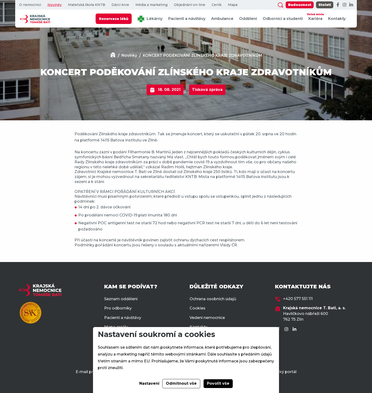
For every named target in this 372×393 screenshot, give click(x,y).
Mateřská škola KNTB (86, 5)
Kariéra (315, 16)
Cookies (197, 308)
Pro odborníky (118, 308)
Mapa (232, 5)
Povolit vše (218, 383)
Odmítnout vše (181, 383)
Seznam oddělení (121, 299)
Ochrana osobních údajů (213, 299)
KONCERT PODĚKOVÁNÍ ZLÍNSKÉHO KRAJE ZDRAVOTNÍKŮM (202, 55)
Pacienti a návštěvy (186, 18)
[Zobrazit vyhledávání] (280, 5)
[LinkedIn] (351, 5)
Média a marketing (151, 5)
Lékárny (150, 18)
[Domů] (113, 55)
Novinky (54, 5)
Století (324, 5)
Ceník (217, 5)
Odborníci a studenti (283, 18)
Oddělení (248, 18)
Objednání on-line (189, 5)
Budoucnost (299, 5)
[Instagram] (344, 5)
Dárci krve (120, 5)
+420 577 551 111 (298, 298)
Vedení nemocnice (207, 317)
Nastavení (149, 383)
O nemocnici (30, 5)
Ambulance (222, 18)
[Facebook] (338, 5)
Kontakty (337, 18)
